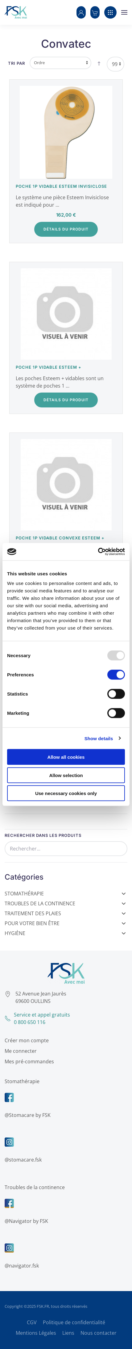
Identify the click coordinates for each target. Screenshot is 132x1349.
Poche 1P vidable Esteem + (48, 367)
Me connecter (20, 1051)
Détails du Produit (66, 229)
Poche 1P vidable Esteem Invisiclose (61, 186)
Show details (99, 738)
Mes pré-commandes (28, 1061)
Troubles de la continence (34, 1187)
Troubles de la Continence (65, 903)
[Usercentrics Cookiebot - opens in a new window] (98, 552)
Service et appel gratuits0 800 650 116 (36, 1018)
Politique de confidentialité (74, 1322)
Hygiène (65, 933)
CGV (32, 1322)
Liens (68, 1332)
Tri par (16, 63)
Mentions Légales (36, 1332)
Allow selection (66, 775)
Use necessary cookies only (66, 793)
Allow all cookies (66, 757)
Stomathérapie (65, 893)
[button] (81, 12)
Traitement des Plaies (65, 913)
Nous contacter (98, 1332)
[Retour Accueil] (16, 12)
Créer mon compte (26, 1040)
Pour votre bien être (65, 923)
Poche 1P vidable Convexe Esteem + (60, 537)
